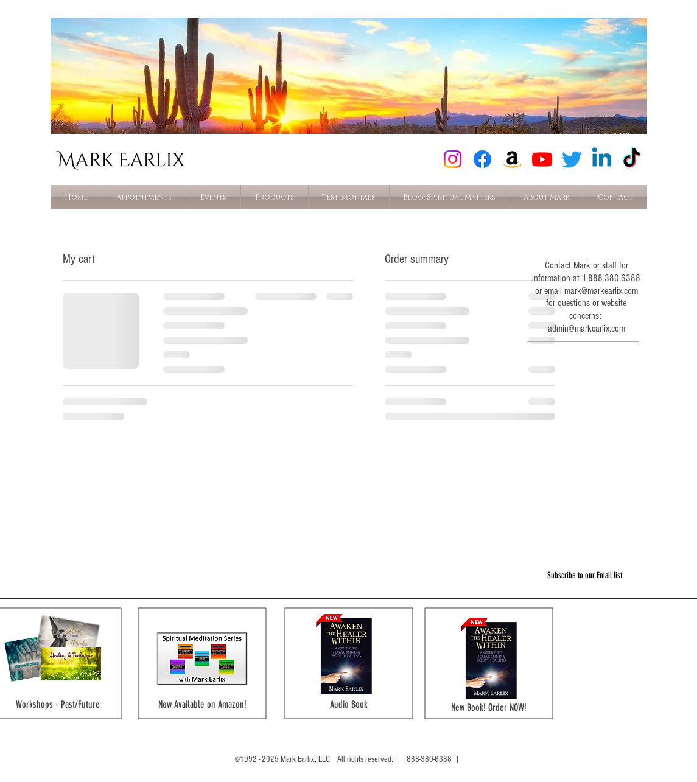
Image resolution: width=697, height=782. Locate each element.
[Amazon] (512, 159)
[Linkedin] (602, 159)
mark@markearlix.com (601, 290)
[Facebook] (482, 159)
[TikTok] (631, 159)
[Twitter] (572, 159)
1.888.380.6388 (611, 278)
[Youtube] (542, 159)
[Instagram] (452, 159)
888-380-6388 (429, 759)
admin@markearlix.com (586, 328)
